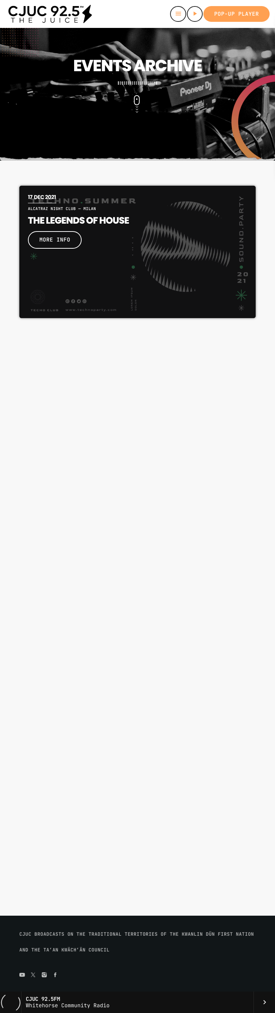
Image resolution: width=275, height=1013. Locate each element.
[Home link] (50, 13)
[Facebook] (55, 975)
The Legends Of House (78, 220)
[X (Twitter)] (33, 975)
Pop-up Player (236, 14)
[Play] (195, 14)
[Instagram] (44, 975)
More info (54, 239)
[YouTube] (22, 975)
